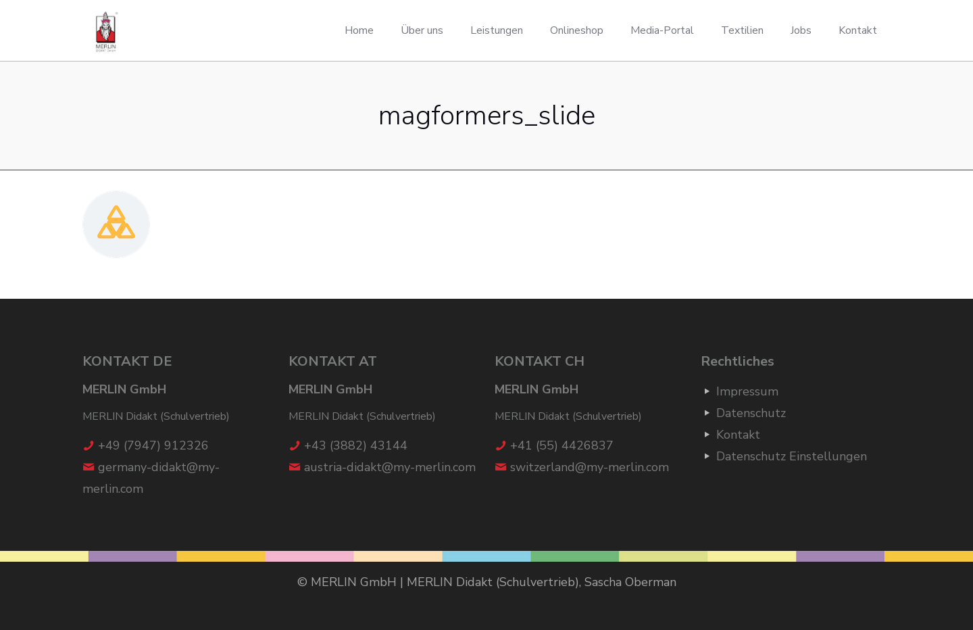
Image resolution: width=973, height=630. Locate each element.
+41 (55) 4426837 (562, 445)
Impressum (747, 391)
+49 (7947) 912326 (153, 445)
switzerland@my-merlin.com (589, 467)
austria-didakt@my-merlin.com (390, 467)
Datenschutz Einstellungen (791, 456)
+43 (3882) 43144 (355, 445)
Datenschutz (751, 413)
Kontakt (738, 435)
